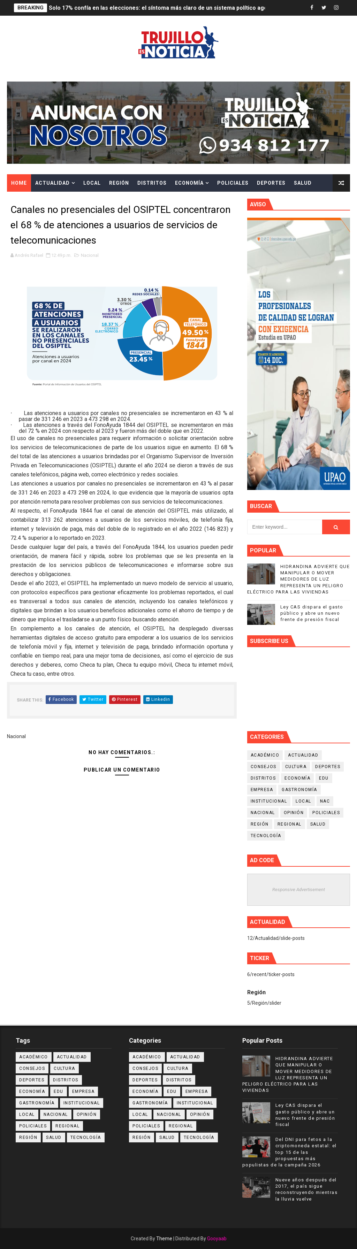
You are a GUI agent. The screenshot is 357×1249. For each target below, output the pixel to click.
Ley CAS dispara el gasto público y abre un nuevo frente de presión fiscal (311, 613)
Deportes (271, 183)
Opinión (294, 812)
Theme (164, 1238)
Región (119, 183)
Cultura (23, 200)
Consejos (263, 766)
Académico (265, 755)
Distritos (152, 183)
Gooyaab (217, 1238)
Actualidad (52, 183)
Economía (189, 183)
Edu (324, 778)
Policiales (233, 183)
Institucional (269, 801)
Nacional (90, 255)
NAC (325, 801)
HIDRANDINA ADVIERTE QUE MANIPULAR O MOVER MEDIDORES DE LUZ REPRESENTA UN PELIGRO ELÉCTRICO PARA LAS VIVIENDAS (298, 579)
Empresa (262, 789)
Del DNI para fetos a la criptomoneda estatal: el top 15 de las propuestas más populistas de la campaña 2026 (289, 1152)
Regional (290, 824)
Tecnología (266, 835)
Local (92, 183)
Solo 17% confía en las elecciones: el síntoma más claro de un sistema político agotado (164, 8)
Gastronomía (299, 789)
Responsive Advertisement (298, 889)
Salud (303, 183)
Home (19, 183)
